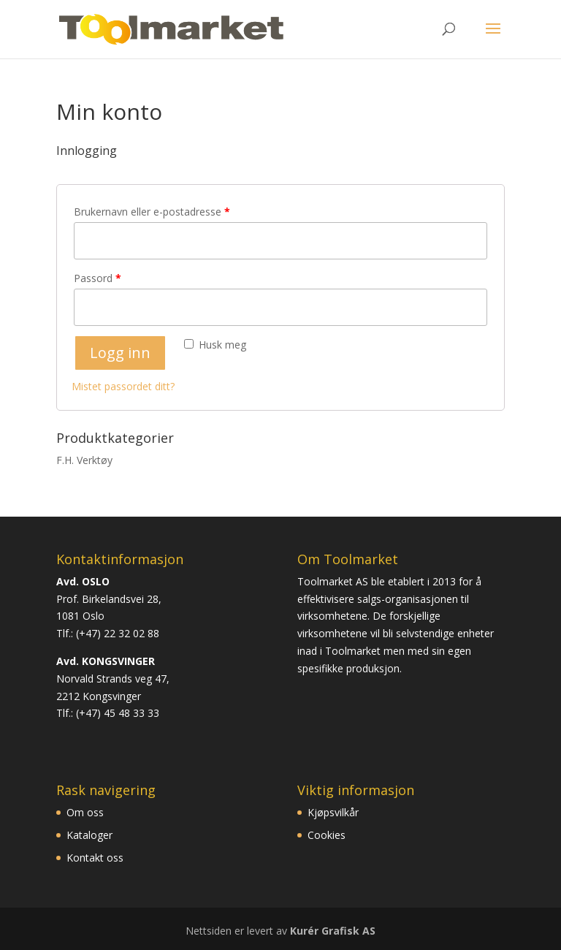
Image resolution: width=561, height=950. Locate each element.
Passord (97, 278)
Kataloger (89, 835)
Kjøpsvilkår (333, 812)
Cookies (327, 835)
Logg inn (120, 352)
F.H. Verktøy (84, 460)
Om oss (85, 812)
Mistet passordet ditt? (123, 386)
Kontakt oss (94, 857)
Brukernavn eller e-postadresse (152, 211)
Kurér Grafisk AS (332, 931)
